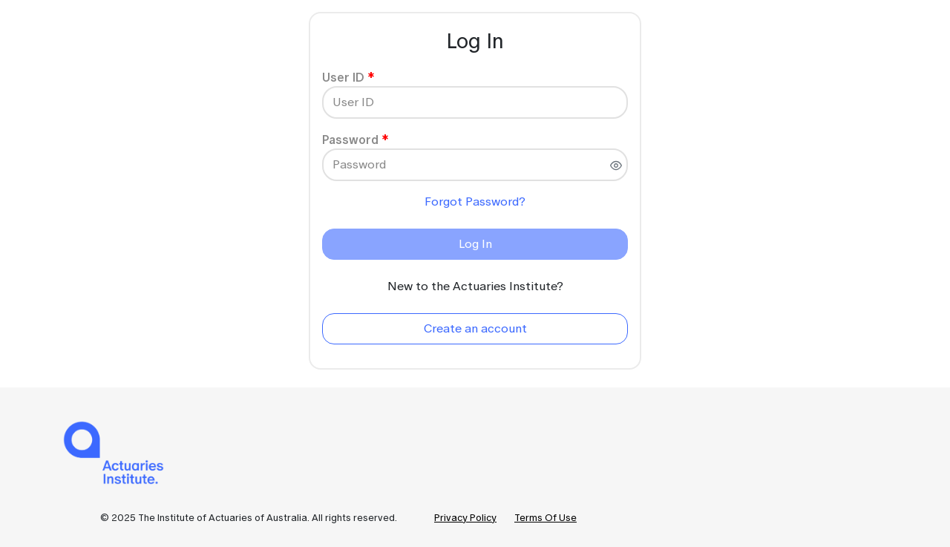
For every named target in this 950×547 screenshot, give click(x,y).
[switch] (616, 165)
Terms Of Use (545, 517)
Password (350, 139)
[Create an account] (475, 328)
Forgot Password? (475, 201)
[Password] (475, 164)
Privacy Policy (465, 517)
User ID (343, 77)
